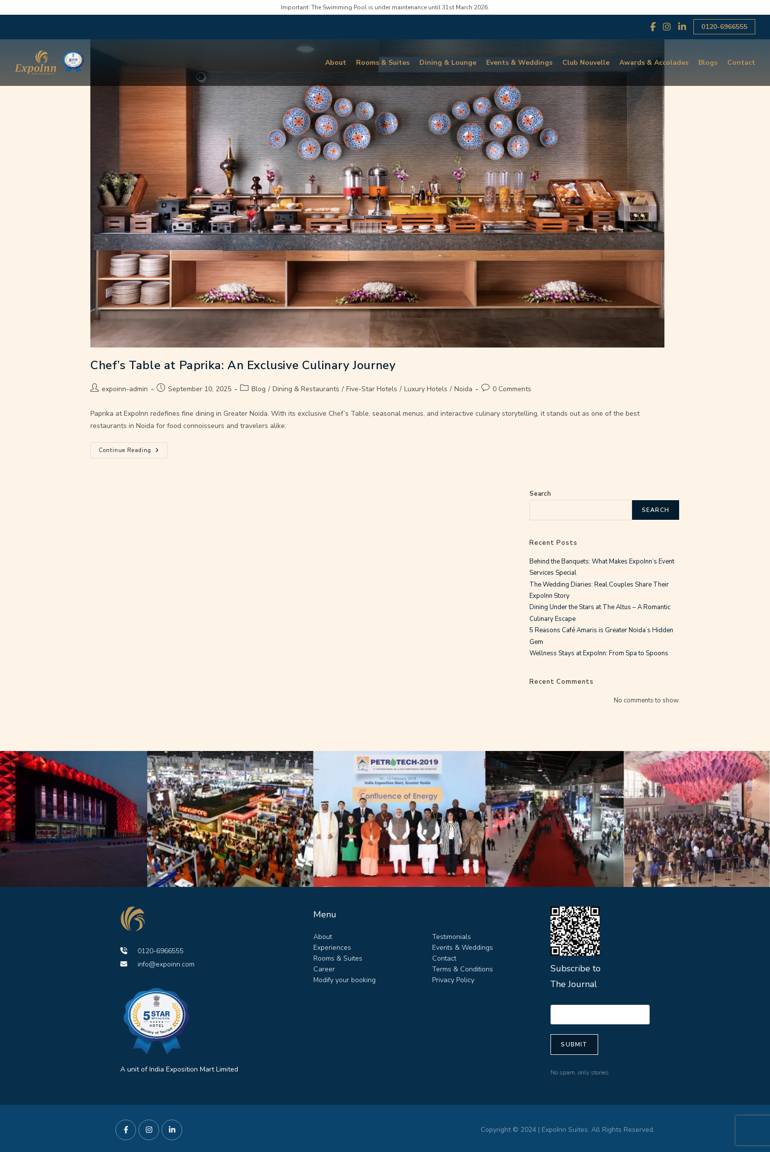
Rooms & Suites (383, 62)
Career (324, 969)
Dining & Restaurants (306, 389)
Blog (258, 389)
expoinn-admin (125, 389)
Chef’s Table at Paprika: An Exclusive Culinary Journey (242, 365)
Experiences (332, 947)
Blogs (707, 62)
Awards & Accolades (653, 62)
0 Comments (512, 389)
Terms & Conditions (462, 969)
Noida (463, 389)
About (335, 62)
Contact (741, 62)
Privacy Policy (453, 980)
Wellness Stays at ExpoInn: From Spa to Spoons (598, 653)
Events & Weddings (519, 62)
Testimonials (451, 936)
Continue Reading (133, 448)
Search (540, 493)
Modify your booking (344, 980)
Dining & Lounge (447, 62)
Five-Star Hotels (371, 389)
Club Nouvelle (585, 62)
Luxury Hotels (425, 389)
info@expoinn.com (157, 964)
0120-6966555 (724, 26)
